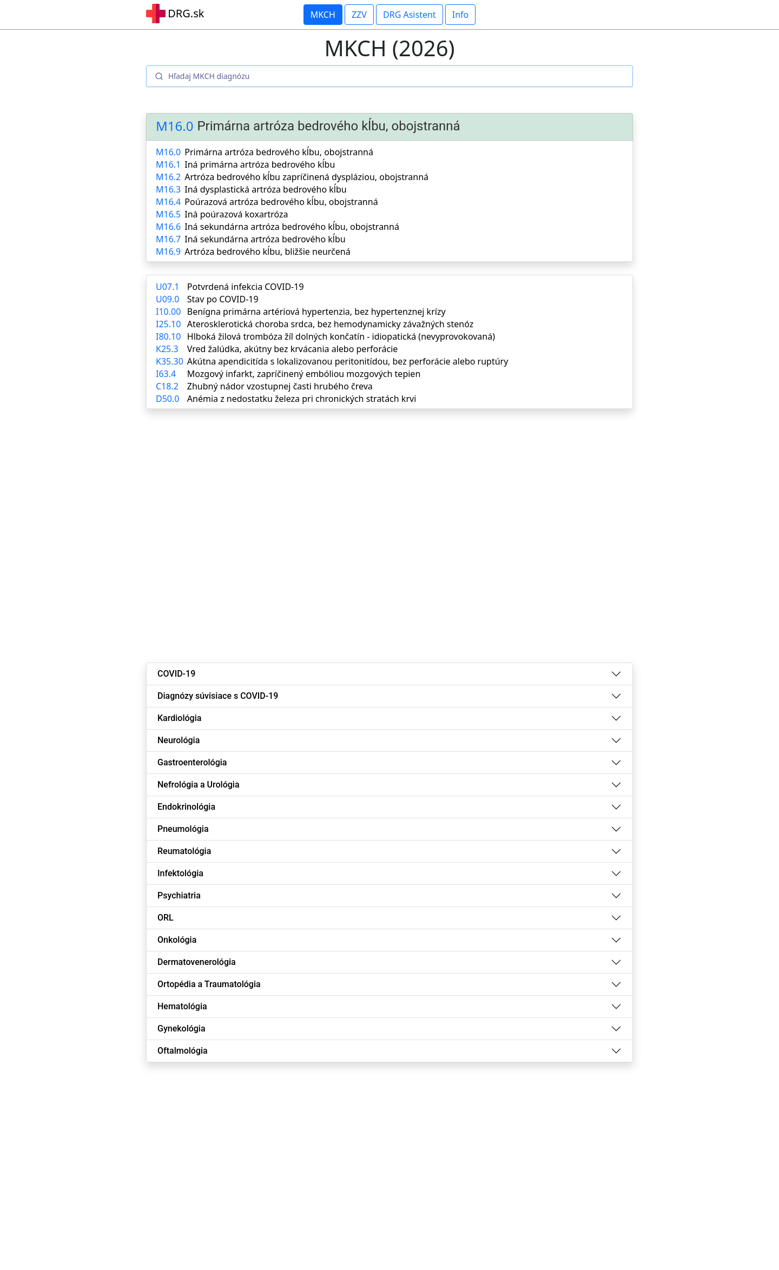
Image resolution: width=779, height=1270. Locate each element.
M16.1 (168, 164)
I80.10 (168, 336)
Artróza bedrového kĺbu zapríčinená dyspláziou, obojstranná (306, 177)
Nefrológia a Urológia (198, 784)
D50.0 (167, 399)
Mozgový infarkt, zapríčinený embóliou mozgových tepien (303, 374)
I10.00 (168, 312)
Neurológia (178, 740)
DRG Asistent (409, 15)
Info (460, 15)
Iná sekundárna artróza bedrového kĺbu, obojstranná (291, 227)
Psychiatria (179, 895)
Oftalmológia (182, 1051)
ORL (165, 917)
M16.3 (168, 189)
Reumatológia (184, 851)
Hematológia (182, 1006)
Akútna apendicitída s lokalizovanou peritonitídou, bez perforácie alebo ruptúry (348, 361)
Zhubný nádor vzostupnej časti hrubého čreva (280, 386)
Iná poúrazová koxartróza (236, 214)
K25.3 (167, 349)
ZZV (359, 15)
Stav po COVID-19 (223, 299)
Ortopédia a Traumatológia (209, 984)
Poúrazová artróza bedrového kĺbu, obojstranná (281, 202)
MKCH (323, 15)
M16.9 (168, 251)
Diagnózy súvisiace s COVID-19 (217, 696)
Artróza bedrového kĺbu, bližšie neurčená (267, 251)
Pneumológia (183, 829)
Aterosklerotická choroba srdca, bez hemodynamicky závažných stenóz (330, 324)
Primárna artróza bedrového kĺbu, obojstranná (278, 152)
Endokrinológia (186, 807)
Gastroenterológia (192, 762)
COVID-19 (176, 674)
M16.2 (168, 177)
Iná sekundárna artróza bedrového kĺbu (264, 239)
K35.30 (169, 361)
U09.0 (167, 299)
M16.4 (168, 202)
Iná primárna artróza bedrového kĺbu (259, 164)
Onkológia (176, 940)
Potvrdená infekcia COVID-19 (245, 287)
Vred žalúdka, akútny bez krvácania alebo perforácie (292, 349)
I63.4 (166, 374)
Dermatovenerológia (196, 962)
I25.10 (168, 324)
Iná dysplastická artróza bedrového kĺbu (265, 189)
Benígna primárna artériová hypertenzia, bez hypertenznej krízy (316, 312)
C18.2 (167, 386)
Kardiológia (179, 718)
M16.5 (168, 214)
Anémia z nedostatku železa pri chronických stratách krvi (301, 399)
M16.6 (168, 227)
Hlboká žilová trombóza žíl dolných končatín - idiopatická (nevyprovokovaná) (341, 336)
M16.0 (174, 126)
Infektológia (180, 873)
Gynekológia (181, 1028)
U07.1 (167, 287)
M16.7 (168, 239)
